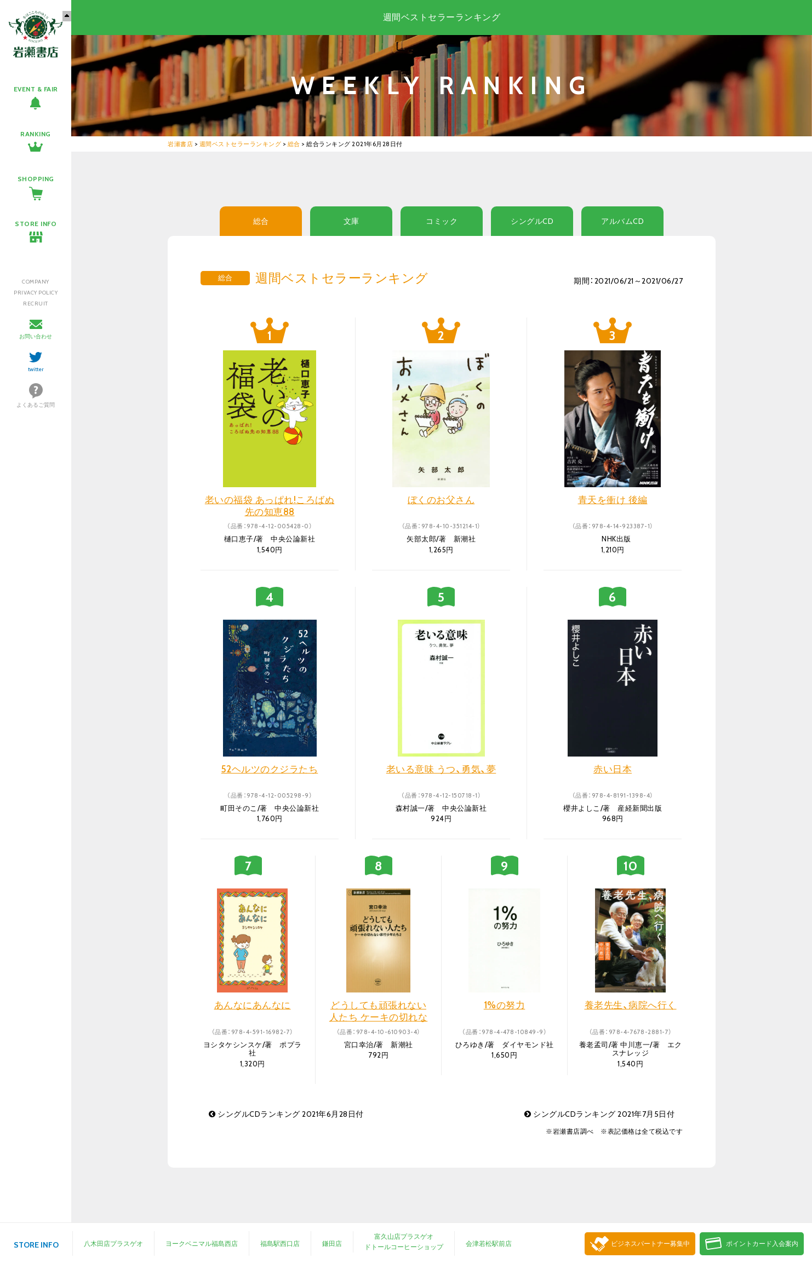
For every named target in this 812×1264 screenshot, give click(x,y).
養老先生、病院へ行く (631, 1005)
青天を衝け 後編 (613, 499)
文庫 (351, 221)
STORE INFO (35, 224)
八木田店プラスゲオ (113, 1243)
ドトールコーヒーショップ (403, 1247)
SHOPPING (36, 179)
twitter (36, 369)
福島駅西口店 (280, 1243)
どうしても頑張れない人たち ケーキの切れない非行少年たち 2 (378, 1017)
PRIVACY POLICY (36, 292)
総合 (261, 221)
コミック (442, 221)
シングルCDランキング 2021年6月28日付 (286, 1114)
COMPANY (35, 281)
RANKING (35, 134)
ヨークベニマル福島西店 (201, 1243)
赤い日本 (612, 769)
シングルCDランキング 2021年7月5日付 (599, 1114)
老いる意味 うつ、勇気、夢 (441, 769)
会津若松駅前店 (489, 1243)
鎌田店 (332, 1243)
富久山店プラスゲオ (403, 1236)
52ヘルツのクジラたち (269, 769)
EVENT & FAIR (36, 89)
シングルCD (532, 221)
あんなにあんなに (252, 1005)
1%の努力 (504, 1005)
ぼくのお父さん (441, 499)
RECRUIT (35, 303)
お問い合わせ (35, 336)
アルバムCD (622, 221)
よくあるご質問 (35, 404)
